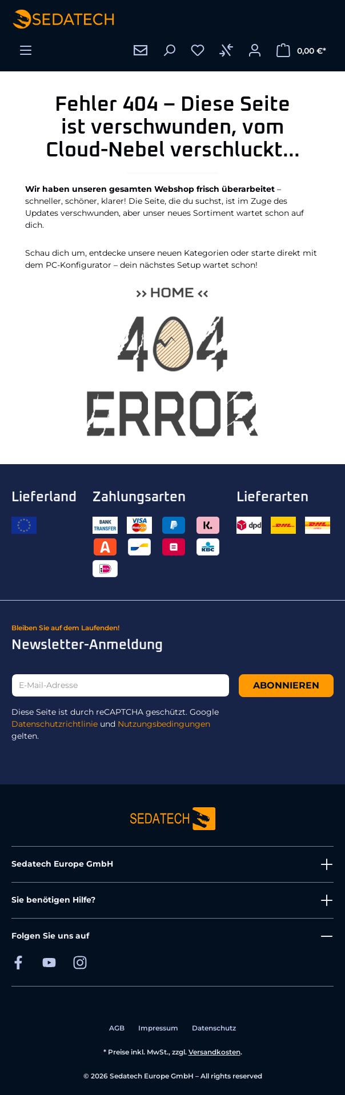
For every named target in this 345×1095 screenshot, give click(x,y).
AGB (117, 1028)
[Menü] (25, 50)
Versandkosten (214, 1052)
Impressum (158, 1028)
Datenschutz (214, 1028)
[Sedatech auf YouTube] (49, 962)
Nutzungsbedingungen (164, 724)
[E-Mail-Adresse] (120, 685)
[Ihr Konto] (254, 50)
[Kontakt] (140, 50)
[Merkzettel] (197, 50)
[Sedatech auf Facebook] (18, 962)
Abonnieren (286, 685)
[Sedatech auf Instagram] (80, 962)
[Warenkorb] (301, 50)
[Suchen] (169, 50)
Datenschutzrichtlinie (54, 724)
